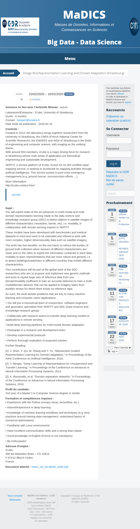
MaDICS (84, 14)
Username (113, 135)
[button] (112, 351)
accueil (16, 194)
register (128, 102)
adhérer (120, 94)
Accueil (8, 73)
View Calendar (122, 347)
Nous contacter (15, 496)
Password (112, 148)
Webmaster (15, 500)
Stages (35, 99)
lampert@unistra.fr (28, 120)
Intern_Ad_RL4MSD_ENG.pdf (50, 466)
